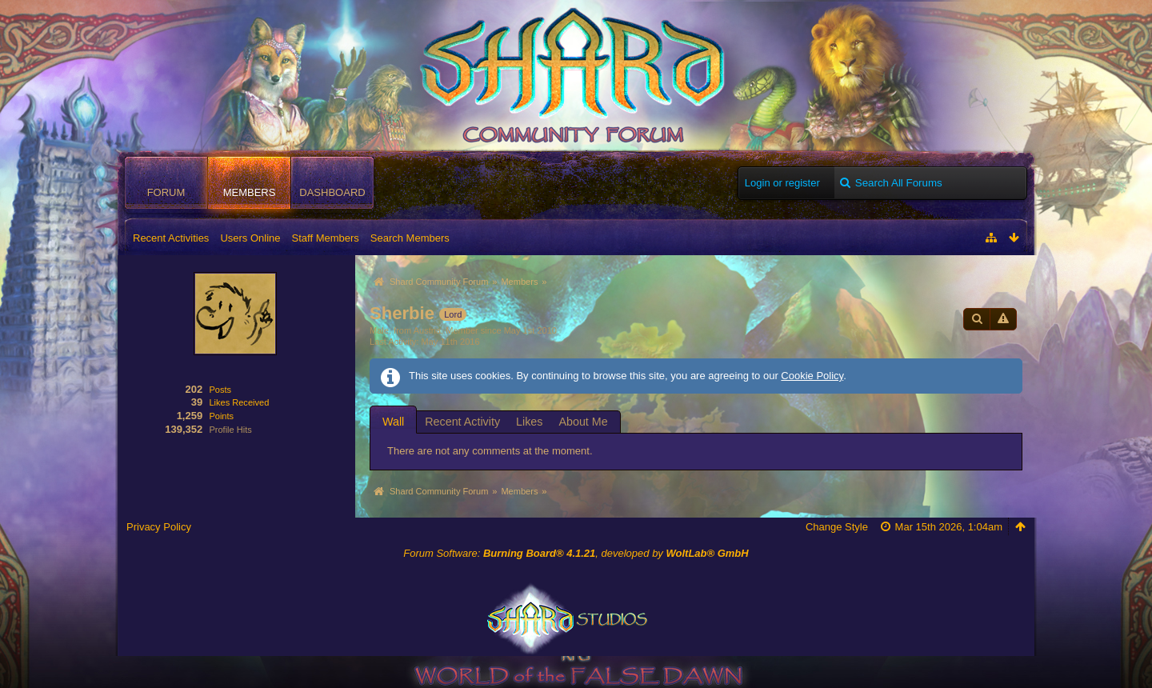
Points (221, 416)
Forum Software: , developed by (575, 553)
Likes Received (239, 402)
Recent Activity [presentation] (462, 421)
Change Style (837, 527)
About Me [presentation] (582, 421)
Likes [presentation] (529, 421)
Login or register (782, 183)
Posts (220, 389)
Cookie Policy (812, 376)
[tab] (393, 421)
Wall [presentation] (393, 421)
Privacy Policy (158, 527)
